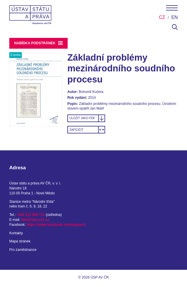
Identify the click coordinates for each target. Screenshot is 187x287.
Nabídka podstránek (38, 43)
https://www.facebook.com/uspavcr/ (56, 225)
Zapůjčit (76, 129)
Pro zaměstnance (22, 250)
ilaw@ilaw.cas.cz (35, 220)
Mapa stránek (19, 241)
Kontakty (16, 233)
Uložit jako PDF (82, 118)
